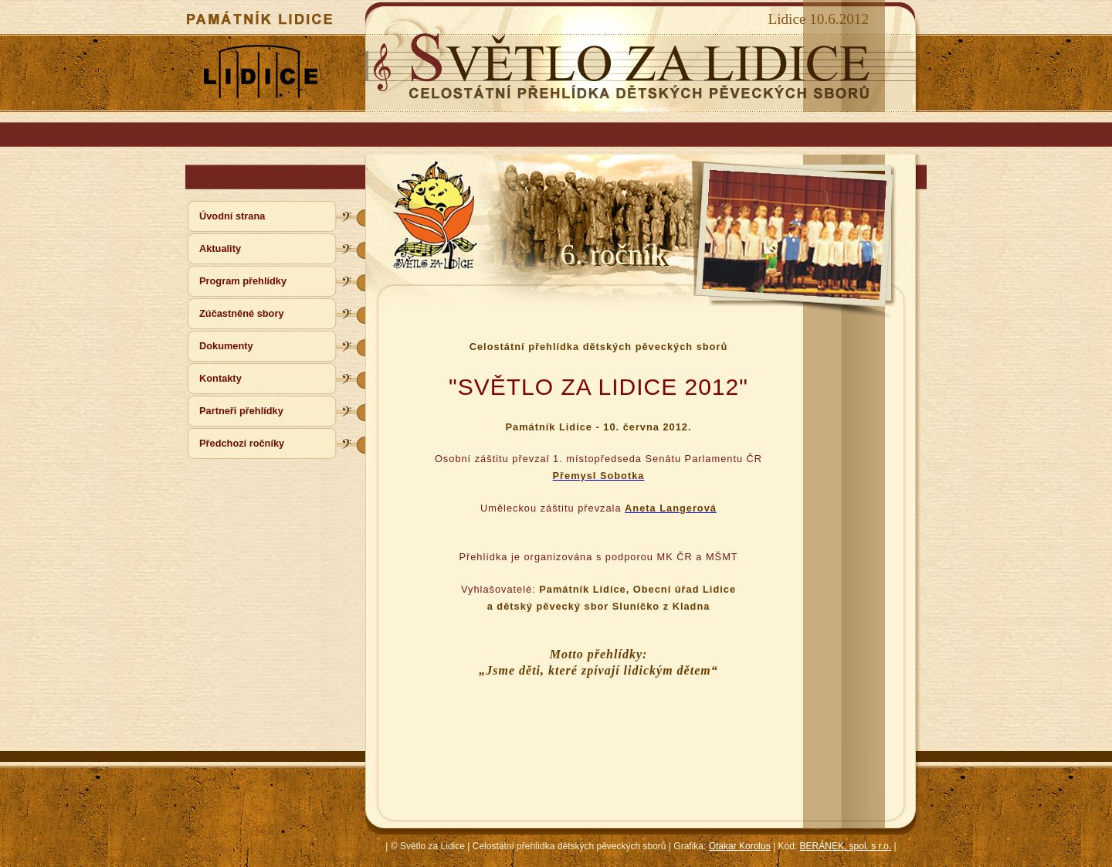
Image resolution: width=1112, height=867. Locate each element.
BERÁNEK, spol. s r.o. (846, 846)
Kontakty (220, 378)
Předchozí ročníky (241, 443)
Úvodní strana (232, 216)
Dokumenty (226, 346)
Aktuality (220, 248)
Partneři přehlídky (241, 410)
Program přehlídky (242, 281)
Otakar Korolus (740, 846)
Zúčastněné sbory (241, 313)
